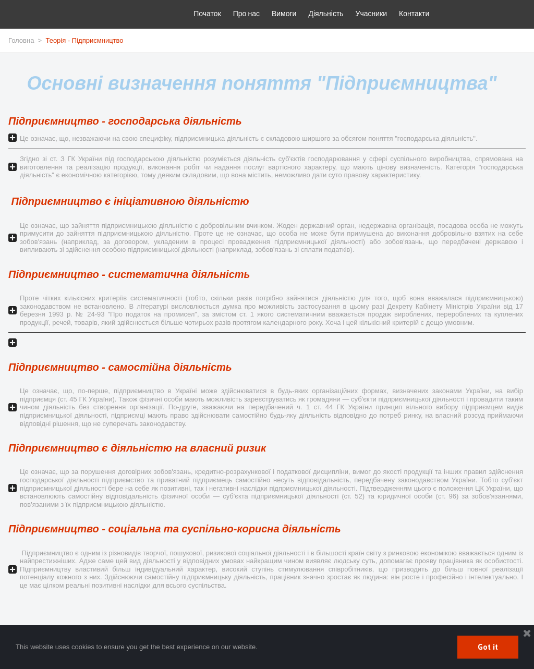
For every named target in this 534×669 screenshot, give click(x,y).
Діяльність (325, 13)
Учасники (371, 13)
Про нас (246, 13)
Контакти (414, 13)
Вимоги (284, 13)
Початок (207, 13)
